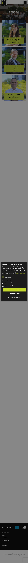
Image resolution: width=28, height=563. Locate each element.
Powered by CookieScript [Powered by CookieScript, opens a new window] (20, 299)
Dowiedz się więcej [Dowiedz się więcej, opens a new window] (21, 273)
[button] (14, 297)
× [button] (24, 263)
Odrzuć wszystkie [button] (14, 293)
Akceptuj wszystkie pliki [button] (14, 290)
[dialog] (14, 281)
